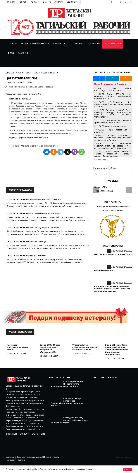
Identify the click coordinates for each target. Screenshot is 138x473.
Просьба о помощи (36, 241)
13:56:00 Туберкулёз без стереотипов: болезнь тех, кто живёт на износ (112, 104)
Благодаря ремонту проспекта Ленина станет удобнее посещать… (70, 420)
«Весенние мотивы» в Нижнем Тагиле (113, 254)
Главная (11, 2)
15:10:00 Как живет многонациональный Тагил (112, 89)
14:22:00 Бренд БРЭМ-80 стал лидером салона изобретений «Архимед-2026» (112, 96)
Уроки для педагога (36, 255)
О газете (47, 2)
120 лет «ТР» (59, 44)
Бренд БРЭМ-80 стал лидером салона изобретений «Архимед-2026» (50, 348)
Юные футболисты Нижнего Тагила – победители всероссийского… (67, 383)
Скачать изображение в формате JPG (23, 94)
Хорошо (127, 469)
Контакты (59, 2)
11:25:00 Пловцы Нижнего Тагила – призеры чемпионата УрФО (112, 121)
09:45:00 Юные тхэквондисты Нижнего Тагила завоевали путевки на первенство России (112, 137)
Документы (73, 2)
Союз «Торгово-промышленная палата (112, 206)
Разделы (23, 53)
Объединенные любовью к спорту (44, 199)
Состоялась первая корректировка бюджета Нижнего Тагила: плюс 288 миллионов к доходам (112, 288)
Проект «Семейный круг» (35, 44)
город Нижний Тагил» (112, 211)
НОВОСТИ (94, 44)
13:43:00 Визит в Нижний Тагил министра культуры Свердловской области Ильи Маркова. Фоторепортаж (112, 113)
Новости (23, 2)
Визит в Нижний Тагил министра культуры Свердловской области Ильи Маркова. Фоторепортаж (116, 349)
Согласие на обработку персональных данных (70, 469)
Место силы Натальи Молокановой (44, 213)
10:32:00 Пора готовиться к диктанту (112, 130)
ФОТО (11, 53)
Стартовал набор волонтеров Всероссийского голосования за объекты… (67, 402)
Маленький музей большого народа (45, 227)
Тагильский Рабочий (15, 460)
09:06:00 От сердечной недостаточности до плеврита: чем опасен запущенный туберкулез (112, 145)
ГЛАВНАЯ (12, 44)
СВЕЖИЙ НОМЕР (112, 44)
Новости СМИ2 (100, 160)
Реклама (35, 2)
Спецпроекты (77, 44)
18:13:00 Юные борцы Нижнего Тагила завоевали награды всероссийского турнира (112, 153)
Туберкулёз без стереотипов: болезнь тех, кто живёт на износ (85, 347)
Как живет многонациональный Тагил (17, 347)
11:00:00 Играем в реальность (111, 126)
